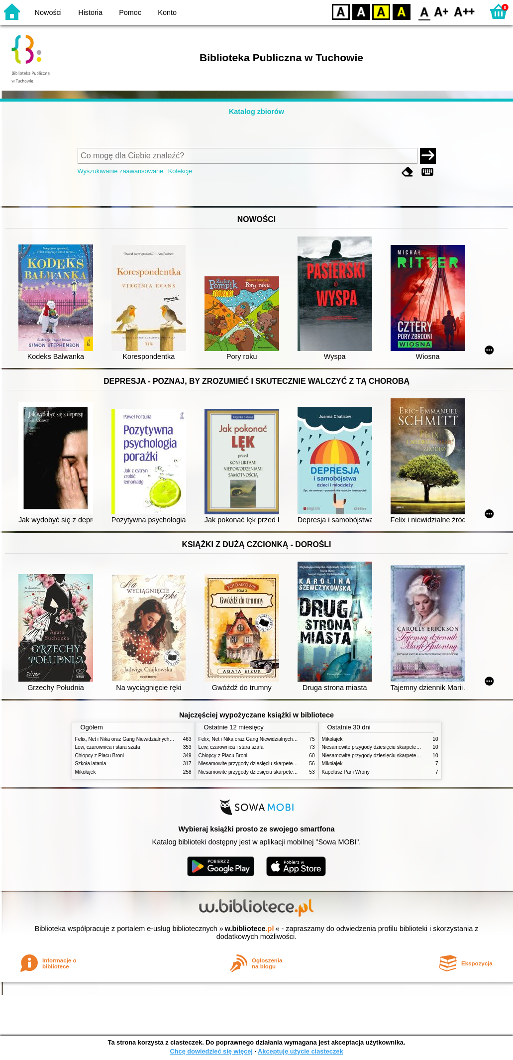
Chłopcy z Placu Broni (99, 755)
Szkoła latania (90, 763)
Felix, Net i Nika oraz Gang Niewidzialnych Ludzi (129, 739)
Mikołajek (85, 772)
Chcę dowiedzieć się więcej (211, 1051)
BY (401, 11)
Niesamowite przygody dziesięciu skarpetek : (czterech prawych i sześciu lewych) (289, 772)
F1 (441, 11)
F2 (464, 11)
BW (361, 11)
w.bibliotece (249, 929)
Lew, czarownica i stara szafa (107, 747)
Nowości (48, 12)
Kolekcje (180, 171)
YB (381, 11)
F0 (424, 11)
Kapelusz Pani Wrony (346, 772)
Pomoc (130, 12)
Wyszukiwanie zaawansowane (121, 171)
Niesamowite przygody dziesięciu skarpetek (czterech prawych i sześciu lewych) (288, 763)
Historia (90, 12)
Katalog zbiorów (256, 112)
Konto (167, 12)
